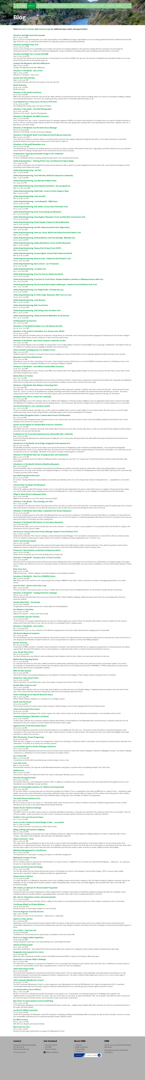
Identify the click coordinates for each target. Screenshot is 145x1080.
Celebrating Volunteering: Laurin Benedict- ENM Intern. (35, 201)
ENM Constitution (82, 1047)
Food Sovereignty (60, 6)
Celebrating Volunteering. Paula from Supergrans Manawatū (37, 212)
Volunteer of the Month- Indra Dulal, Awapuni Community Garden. (39, 341)
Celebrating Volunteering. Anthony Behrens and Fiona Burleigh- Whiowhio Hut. (44, 238)
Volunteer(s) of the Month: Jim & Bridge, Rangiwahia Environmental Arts (41, 443)
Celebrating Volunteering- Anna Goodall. (29, 196)
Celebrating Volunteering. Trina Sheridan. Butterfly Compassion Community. (43, 176)
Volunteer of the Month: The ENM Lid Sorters (31, 116)
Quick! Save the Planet (22, 702)
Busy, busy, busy (19, 569)
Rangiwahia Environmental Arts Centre (28, 952)
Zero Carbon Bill (19, 756)
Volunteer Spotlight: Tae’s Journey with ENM (30, 54)
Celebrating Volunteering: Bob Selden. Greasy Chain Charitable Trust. (40, 207)
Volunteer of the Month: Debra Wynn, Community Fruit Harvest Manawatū (42, 511)
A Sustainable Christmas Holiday (26, 617)
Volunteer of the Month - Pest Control (28, 626)
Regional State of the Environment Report (30, 726)
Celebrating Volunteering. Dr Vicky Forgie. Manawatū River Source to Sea (42, 295)
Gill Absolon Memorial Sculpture (26, 633)
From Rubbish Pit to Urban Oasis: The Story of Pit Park (35, 102)
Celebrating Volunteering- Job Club (27, 170)
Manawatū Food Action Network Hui (27, 357)
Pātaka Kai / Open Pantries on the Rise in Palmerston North (36, 550)
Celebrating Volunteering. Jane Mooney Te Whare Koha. (35, 181)
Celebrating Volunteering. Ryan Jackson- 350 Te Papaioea (36, 264)
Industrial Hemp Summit (23, 945)
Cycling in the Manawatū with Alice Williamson (31, 63)
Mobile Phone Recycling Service (25, 659)
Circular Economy (79, 6)
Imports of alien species (23, 919)
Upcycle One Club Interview (24, 78)
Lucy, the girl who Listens (23, 652)
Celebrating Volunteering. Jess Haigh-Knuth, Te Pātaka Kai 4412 (38, 290)
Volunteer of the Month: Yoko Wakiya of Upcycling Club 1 (35, 385)
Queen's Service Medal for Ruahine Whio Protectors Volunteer (38, 425)
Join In (110, 6)
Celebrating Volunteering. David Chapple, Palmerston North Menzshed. (41, 222)
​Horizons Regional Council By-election (28, 912)
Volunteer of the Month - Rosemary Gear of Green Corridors (37, 558)
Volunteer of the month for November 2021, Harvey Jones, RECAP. (39, 331)
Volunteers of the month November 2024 (29, 144)
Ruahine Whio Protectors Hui (24, 685)
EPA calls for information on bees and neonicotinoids (34, 897)
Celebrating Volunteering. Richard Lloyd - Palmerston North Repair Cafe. (42, 259)
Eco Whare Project (20, 1020)
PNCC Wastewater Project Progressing (28, 737)
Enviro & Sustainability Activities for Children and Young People (38, 787)
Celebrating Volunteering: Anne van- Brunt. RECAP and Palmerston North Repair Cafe (47, 233)
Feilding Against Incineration (24, 321)
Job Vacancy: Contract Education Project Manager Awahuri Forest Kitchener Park (45, 532)
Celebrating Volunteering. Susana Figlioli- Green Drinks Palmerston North (42, 253)
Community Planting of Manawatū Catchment (31, 716)
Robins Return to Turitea (23, 376)
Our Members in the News (23, 609)
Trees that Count (19, 763)
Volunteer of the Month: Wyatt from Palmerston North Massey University (42, 135)
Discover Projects (51, 1045)
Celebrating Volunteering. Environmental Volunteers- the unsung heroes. (42, 186)
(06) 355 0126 (21, 1052)
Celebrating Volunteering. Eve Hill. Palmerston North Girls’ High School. (41, 227)
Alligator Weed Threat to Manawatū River (29, 494)
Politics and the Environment (24, 541)
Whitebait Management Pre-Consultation (29, 850)
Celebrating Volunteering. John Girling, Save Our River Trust (37, 310)
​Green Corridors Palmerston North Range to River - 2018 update (38, 822)
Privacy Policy (80, 1049)
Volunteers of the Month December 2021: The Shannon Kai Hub (37, 326)
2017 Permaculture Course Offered (27, 990)
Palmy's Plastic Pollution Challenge (27, 808)
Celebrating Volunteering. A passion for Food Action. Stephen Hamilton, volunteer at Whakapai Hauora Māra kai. (58, 279)
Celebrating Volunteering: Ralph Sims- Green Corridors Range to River (41, 191)
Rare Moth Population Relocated (26, 476)
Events (119, 6)
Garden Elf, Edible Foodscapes (25, 1010)
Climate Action (97, 6)
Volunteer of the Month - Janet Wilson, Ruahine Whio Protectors (38, 367)
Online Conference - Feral (23, 839)
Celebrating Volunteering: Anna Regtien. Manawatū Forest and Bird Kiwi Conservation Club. (49, 217)
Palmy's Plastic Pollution (23, 876)
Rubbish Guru (18, 770)
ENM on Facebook (51, 1052)
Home (23, 6)
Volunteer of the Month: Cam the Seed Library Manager (35, 128)
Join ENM (48, 1047)
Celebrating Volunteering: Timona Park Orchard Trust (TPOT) (37, 248)
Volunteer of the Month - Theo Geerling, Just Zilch (33, 502)
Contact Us (79, 1051)
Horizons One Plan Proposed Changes (28, 867)
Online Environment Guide (23, 969)
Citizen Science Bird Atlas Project (26, 709)
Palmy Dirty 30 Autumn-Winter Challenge (29, 959)
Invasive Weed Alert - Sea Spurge (26, 602)
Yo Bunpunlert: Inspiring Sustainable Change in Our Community (38, 154)
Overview (79, 1045)
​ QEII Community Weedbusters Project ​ (28, 980)
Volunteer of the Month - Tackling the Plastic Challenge (35, 593)
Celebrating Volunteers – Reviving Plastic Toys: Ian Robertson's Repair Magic (43, 161)
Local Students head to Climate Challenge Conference (34, 747)
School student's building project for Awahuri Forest (34, 350)
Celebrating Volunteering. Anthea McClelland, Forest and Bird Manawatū (42, 243)
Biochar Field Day (20, 643)
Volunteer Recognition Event (24, 778)
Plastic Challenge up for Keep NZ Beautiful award (33, 695)
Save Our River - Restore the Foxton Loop (29, 586)
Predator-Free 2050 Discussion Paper (28, 817)
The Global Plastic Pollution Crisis (26, 798)
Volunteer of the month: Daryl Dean (27, 92)
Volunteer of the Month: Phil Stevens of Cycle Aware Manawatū (38, 522)
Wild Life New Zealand (22, 671)
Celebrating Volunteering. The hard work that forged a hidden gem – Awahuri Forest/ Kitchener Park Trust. (55, 285)
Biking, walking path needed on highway (29, 830)
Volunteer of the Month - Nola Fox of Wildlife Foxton (34, 576)
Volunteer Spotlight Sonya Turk (25, 45)
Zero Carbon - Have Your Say (24, 930)
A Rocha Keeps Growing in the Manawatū (29, 485)
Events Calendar (28, 29)
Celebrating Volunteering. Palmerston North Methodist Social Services (41, 316)
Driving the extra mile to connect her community (32, 397)
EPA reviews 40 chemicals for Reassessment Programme (35, 888)
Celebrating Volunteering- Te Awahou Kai (29, 269)
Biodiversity (43, 6)
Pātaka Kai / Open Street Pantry (26, 678)
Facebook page (44, 29)
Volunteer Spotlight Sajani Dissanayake (29, 35)
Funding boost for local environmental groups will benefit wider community (43, 434)
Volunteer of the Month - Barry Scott (27, 71)
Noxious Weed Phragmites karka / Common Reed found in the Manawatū (41, 415)
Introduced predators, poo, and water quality (31, 406)
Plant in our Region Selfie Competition (28, 938)
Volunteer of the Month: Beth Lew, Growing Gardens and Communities (40, 455)
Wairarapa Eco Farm (21, 1027)
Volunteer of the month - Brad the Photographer (32, 109)
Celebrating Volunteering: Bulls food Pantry (30, 305)
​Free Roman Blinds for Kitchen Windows (29, 904)
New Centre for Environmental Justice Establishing (33, 1001)
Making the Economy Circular (24, 858)
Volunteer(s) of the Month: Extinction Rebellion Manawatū (36, 464)
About (32, 6)
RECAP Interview (19, 85)
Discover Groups (51, 1049)
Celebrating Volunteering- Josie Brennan (29, 300)
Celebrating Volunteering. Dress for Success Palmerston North (38, 274)
